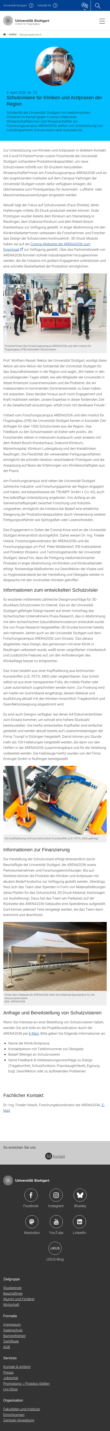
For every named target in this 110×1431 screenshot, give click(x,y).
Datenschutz (13, 1327)
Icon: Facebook (31, 1192)
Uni (15, 5)
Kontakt (55, 1153)
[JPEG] (55, 305)
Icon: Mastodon (31, 1218)
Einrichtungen (13, 1411)
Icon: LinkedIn (79, 1218)
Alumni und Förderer (18, 1296)
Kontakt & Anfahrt (17, 1363)
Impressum (12, 1321)
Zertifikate (11, 1338)
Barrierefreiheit (14, 1332)
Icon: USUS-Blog (55, 1245)
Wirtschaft (11, 1301)
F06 (44, 5)
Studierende (12, 1285)
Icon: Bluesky (80, 1192)
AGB (6, 1344)
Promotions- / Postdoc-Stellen (26, 1380)
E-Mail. (34, 1030)
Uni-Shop (10, 1386)
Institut (10, 32)
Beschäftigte (12, 1290)
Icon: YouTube (56, 1218)
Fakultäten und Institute (21, 1406)
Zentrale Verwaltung (18, 1417)
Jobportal (10, 1375)
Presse (8, 1369)
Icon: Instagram (56, 1192)
